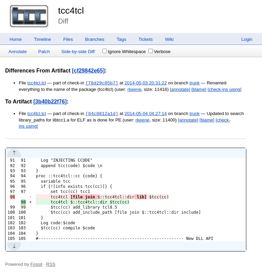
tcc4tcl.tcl (36, 83)
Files (68, 39)
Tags (121, 39)
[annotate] (180, 89)
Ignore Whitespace (124, 51)
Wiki (169, 39)
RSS (50, 264)
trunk (195, 83)
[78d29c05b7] (102, 83)
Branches (94, 39)
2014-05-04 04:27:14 (146, 113)
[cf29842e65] (88, 71)
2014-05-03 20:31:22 (146, 83)
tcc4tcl (71, 10)
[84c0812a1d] (102, 114)
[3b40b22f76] (50, 101)
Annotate (18, 51)
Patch (44, 51)
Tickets (146, 39)
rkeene (135, 89)
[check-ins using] (224, 89)
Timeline (42, 39)
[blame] (198, 89)
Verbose (159, 51)
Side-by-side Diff (78, 51)
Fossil (36, 264)
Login (246, 39)
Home (16, 39)
